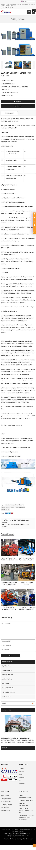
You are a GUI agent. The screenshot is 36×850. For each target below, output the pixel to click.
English (24, 1)
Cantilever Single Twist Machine (14, 505)
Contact (7, 5)
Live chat (18, 106)
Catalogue (21, 777)
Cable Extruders (5, 810)
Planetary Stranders (7, 674)
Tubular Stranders (7, 670)
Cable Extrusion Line (7, 687)
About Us (21, 768)
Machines (21, 771)
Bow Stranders (6, 683)
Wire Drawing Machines (8, 692)
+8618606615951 (28, 800)
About (2, 5)
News (20, 774)
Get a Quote (13, 5)
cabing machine (20, 507)
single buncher (5, 509)
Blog (20, 780)
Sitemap (19, 839)
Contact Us (22, 783)
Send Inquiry (18, 101)
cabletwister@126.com (25, 797)
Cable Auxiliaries (6, 696)
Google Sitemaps (28, 839)
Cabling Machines (7, 679)
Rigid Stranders (6, 666)
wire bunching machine (7, 507)
